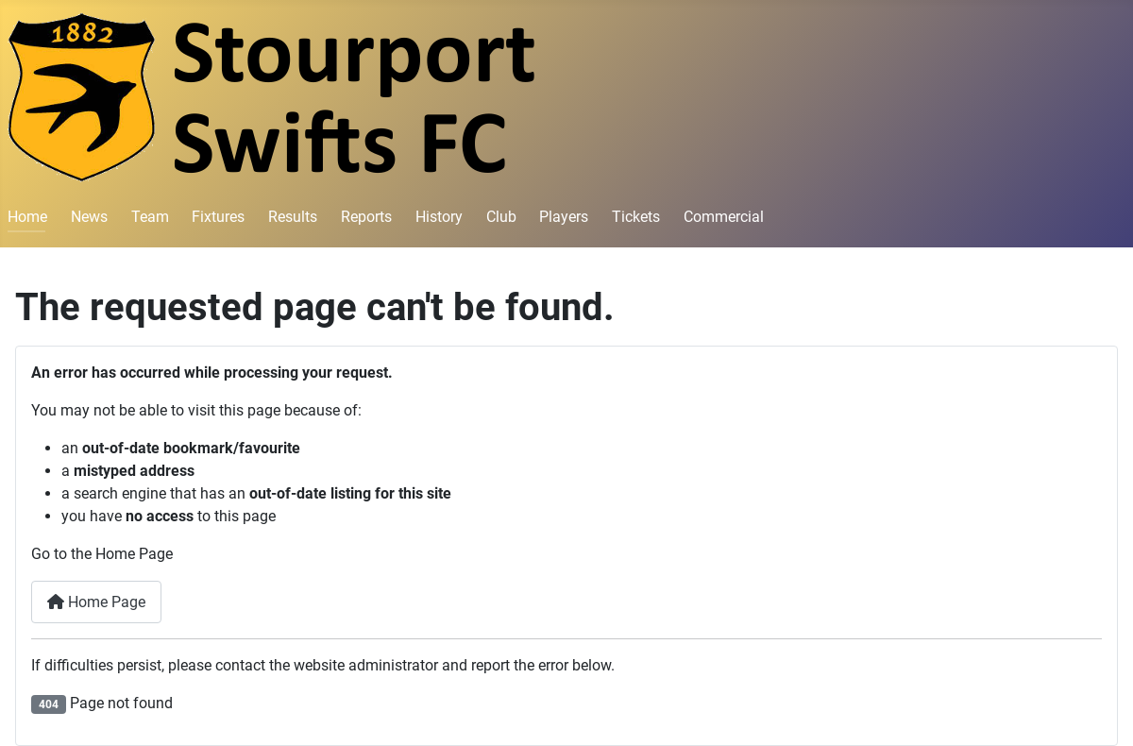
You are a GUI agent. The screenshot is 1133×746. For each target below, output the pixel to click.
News (89, 217)
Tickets (636, 217)
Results (292, 217)
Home (27, 217)
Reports (366, 217)
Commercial (724, 217)
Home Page (96, 602)
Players (563, 217)
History (439, 217)
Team (150, 217)
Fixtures (218, 217)
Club (501, 217)
